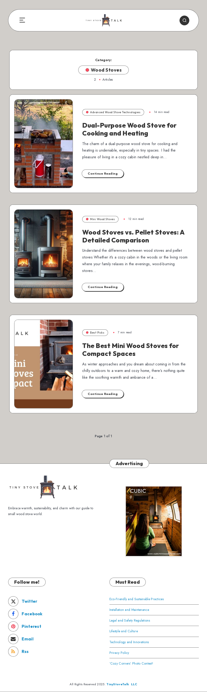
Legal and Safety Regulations (129, 620)
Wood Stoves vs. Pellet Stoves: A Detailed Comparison (133, 236)
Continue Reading (103, 173)
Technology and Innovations (129, 642)
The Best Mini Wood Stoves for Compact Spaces (130, 349)
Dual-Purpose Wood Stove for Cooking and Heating (129, 129)
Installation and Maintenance (129, 609)
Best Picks (95, 332)
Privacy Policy (119, 652)
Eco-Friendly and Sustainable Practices (136, 599)
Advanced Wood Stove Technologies (113, 112)
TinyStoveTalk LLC (121, 684)
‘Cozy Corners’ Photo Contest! (131, 663)
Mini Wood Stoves (100, 219)
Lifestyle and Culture (123, 631)
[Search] (184, 20)
